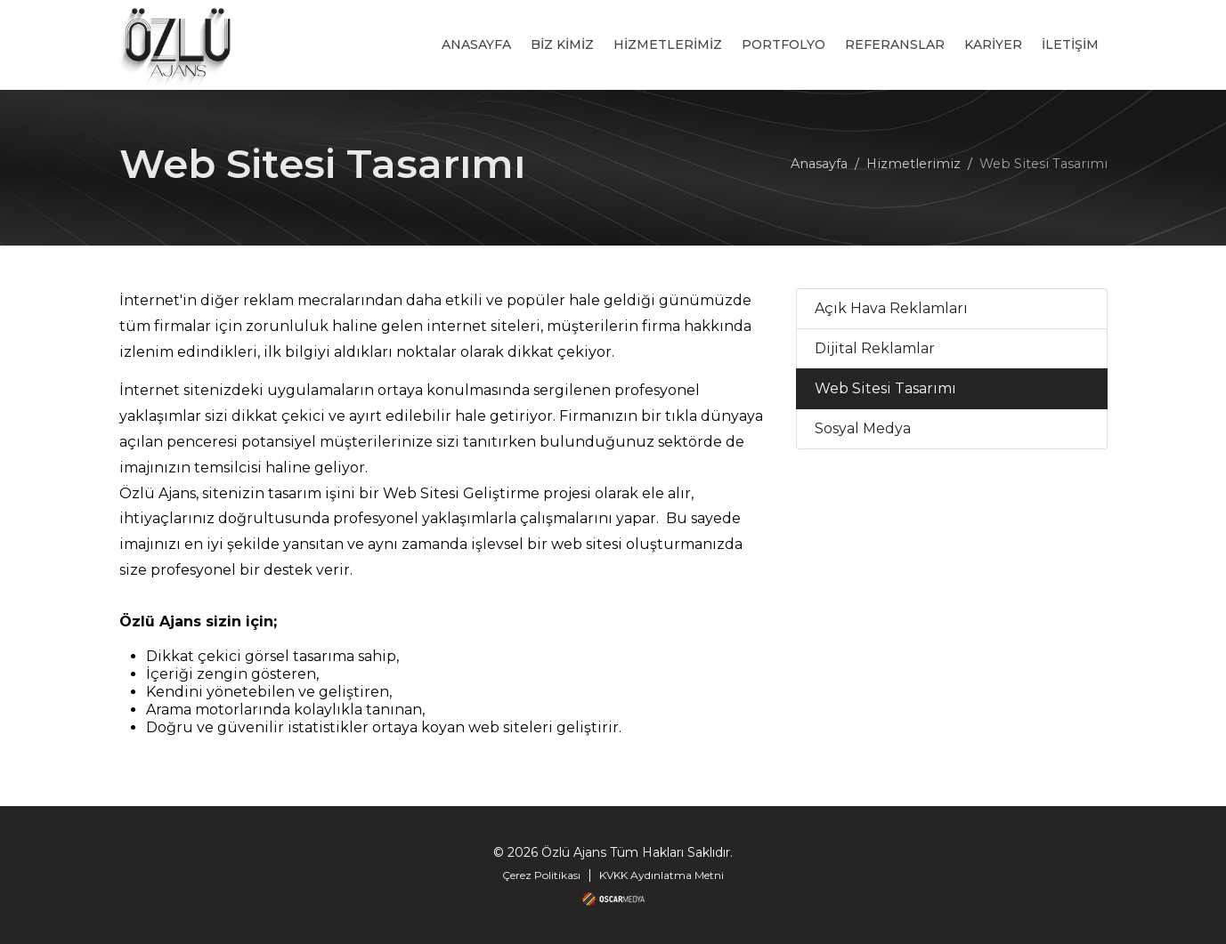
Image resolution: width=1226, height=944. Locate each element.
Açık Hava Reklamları (891, 308)
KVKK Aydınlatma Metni (661, 875)
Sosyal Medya (863, 428)
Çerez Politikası (541, 875)
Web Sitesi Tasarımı (885, 388)
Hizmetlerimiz (913, 164)
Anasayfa (819, 164)
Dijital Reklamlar (875, 348)
